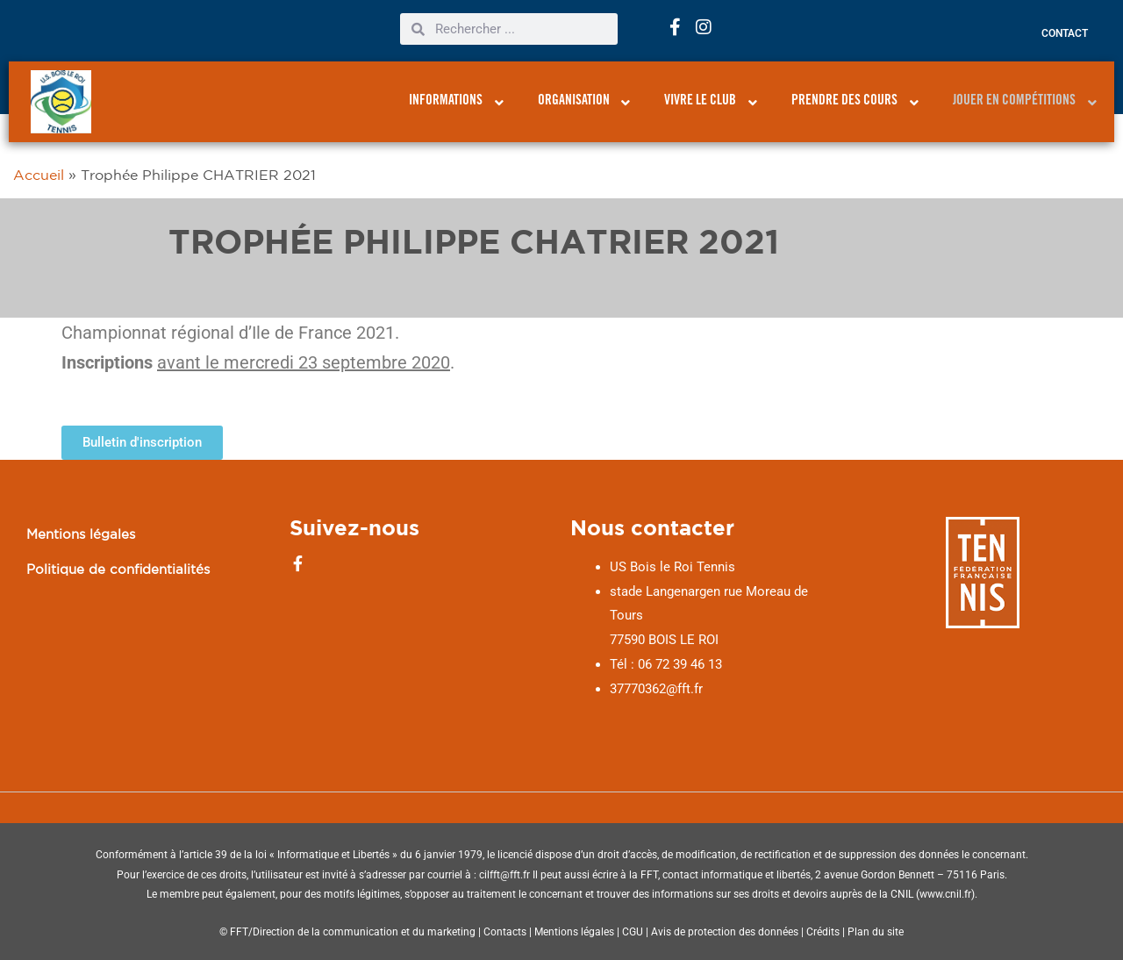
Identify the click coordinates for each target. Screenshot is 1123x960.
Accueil (38, 175)
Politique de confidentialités (118, 569)
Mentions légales (80, 534)
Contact (1064, 33)
